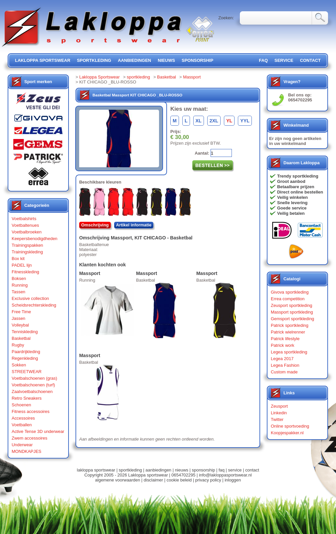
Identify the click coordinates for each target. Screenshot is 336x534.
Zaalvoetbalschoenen (32, 391)
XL (199, 120)
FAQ (263, 60)
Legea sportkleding (289, 351)
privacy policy (208, 479)
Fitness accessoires (31, 411)
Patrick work (282, 345)
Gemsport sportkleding (292, 318)
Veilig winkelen (292, 197)
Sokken (19, 364)
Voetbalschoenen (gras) (34, 378)
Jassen (18, 318)
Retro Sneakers (27, 398)
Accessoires (23, 418)
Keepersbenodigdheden (35, 238)
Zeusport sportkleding (291, 305)
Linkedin (279, 412)
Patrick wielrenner (288, 332)
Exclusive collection (30, 298)
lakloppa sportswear (42, 60)
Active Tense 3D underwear (38, 431)
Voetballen (22, 424)
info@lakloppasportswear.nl (225, 474)
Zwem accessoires (29, 438)
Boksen (19, 278)
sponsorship (197, 60)
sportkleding (94, 60)
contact (310, 60)
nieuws (166, 60)
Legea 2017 (282, 358)
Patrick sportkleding (289, 325)
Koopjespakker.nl (287, 432)
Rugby (18, 344)
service (283, 60)
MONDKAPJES (26, 451)
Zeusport (279, 406)
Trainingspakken (27, 245)
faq (222, 469)
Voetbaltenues (25, 225)
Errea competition (288, 298)
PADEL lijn (22, 265)
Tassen (18, 291)
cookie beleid (179, 479)
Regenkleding (25, 358)
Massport (192, 76)
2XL (214, 120)
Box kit (18, 258)
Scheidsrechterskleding (34, 305)
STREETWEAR (27, 371)
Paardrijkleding (26, 351)
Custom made (284, 371)
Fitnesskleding (25, 271)
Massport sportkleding (292, 312)
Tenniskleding (25, 331)
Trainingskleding (27, 251)
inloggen (233, 479)
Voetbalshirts (24, 218)
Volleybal (20, 325)
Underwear (22, 444)
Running (20, 285)
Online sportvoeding (290, 426)
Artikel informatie (134, 224)
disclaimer (153, 479)
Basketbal (21, 338)
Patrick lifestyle (285, 338)
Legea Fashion (285, 365)
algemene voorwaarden (117, 479)
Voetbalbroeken (27, 231)
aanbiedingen (134, 60)
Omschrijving (95, 224)
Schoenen (21, 404)
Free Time (21, 311)
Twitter (277, 419)
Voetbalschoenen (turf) (33, 384)
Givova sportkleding (290, 292)
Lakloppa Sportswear (99, 76)
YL (229, 120)
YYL (245, 120)
